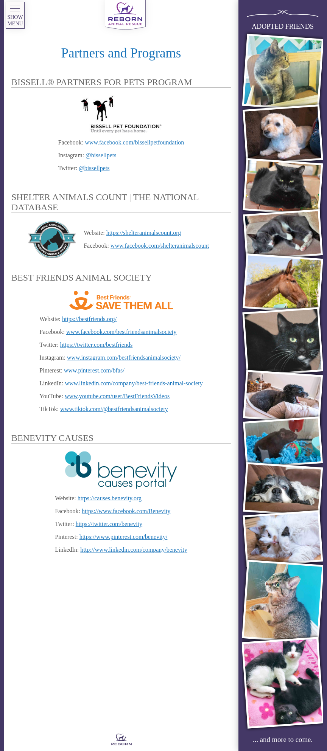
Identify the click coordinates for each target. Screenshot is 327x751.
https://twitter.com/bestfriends (96, 344)
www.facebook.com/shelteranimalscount (160, 245)
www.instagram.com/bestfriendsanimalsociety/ (124, 357)
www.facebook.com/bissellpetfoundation (134, 142)
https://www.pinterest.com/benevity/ (123, 537)
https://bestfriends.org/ (89, 319)
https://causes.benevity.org (110, 498)
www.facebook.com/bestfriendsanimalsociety (121, 332)
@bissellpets (101, 155)
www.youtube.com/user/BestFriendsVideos (117, 396)
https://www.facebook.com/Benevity (126, 511)
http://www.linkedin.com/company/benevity (133, 549)
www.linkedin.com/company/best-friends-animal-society (133, 383)
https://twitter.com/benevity (109, 524)
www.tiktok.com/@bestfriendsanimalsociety (114, 409)
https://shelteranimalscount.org (143, 233)
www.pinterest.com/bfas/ (94, 370)
